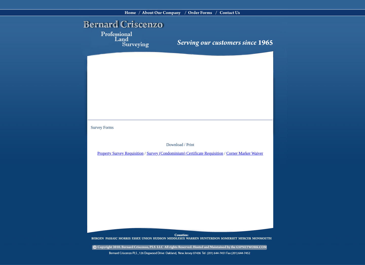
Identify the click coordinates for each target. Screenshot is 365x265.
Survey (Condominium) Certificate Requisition (185, 153)
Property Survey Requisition (120, 153)
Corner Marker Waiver (244, 153)
